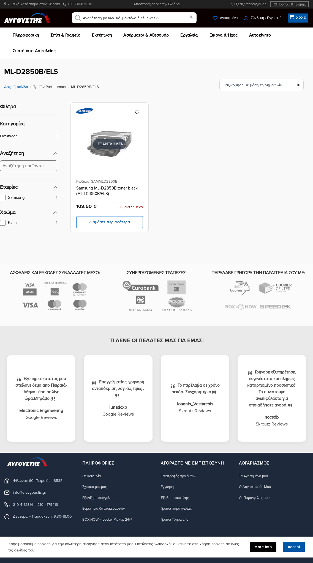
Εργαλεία (189, 35)
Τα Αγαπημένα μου (255, 476)
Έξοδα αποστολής (176, 498)
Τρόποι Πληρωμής (292, 4)
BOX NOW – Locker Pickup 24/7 (110, 520)
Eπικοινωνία (92, 476)
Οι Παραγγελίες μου (256, 498)
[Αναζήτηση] (78, 17)
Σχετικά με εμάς (96, 487)
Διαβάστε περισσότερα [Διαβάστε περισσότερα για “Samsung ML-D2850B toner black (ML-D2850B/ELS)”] (109, 222)
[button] (262, 18)
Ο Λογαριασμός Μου (257, 487)
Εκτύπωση (102, 35)
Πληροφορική (26, 35)
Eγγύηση (168, 487)
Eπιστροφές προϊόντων (181, 476)
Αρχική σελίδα (16, 86)
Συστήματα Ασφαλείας (34, 50)
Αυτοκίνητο (260, 35)
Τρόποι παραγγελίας (178, 509)
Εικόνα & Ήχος (223, 35)
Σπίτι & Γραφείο (65, 35)
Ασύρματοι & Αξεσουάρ (146, 35)
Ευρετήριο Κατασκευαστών (106, 509)
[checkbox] (28, 197)
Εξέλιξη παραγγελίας (250, 4)
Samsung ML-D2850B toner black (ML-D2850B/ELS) (107, 191)
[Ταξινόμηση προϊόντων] (275, 85)
